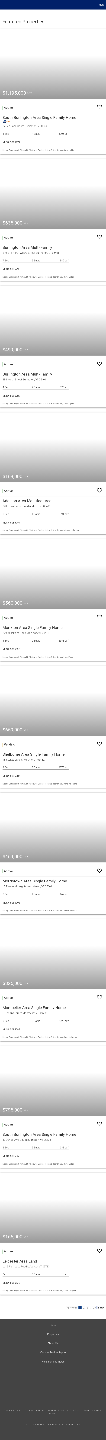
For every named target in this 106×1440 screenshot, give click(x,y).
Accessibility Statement (64, 1410)
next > (101, 1307)
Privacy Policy (35, 1410)
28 (94, 1307)
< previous (72, 1307)
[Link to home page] (4, 5)
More (101, 4)
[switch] (99, 105)
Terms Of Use (13, 1410)
